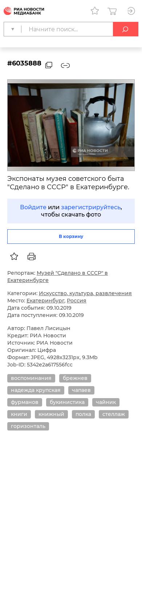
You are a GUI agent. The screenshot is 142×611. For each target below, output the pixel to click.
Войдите (33, 207)
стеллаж (113, 414)
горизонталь (28, 426)
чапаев (81, 390)
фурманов (24, 402)
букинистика (67, 402)
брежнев (75, 378)
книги (19, 414)
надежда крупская (36, 390)
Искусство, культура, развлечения (85, 293)
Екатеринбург (45, 300)
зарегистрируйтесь (91, 207)
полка (83, 414)
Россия (76, 300)
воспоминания (31, 378)
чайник (106, 402)
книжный (51, 414)
